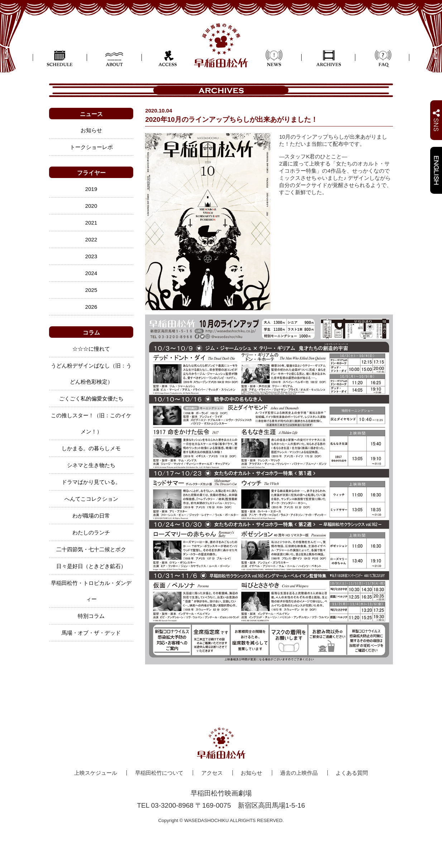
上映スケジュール (95, 773)
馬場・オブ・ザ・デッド (91, 633)
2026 (91, 307)
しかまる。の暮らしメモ (91, 448)
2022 (91, 239)
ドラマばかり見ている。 (91, 482)
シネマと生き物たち (91, 465)
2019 (91, 189)
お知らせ (91, 130)
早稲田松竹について (159, 773)
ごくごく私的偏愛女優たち (91, 398)
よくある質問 (352, 773)
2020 (91, 206)
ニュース (91, 114)
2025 (91, 290)
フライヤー (91, 173)
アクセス (212, 773)
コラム (91, 333)
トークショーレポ (91, 147)
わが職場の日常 (91, 516)
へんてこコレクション (91, 499)
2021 (91, 223)
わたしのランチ (91, 532)
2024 (91, 273)
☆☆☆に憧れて (91, 349)
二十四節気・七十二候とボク (91, 549)
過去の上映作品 (299, 773)
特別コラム (91, 616)
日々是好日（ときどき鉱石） (91, 566)
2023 (91, 256)
